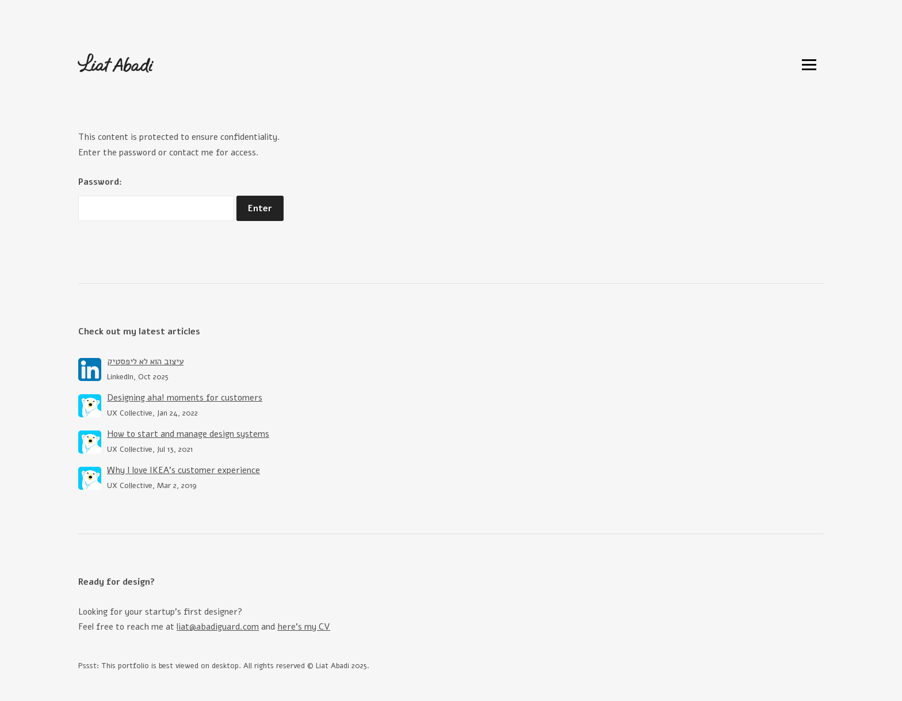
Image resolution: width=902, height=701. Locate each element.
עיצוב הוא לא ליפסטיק (145, 361)
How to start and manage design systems (188, 434)
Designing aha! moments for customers (184, 397)
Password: (156, 198)
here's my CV (303, 627)
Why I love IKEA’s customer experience (183, 470)
